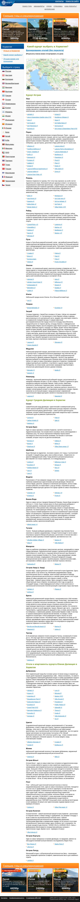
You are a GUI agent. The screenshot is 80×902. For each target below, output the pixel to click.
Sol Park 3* (58, 204)
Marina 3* (58, 626)
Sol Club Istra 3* (60, 198)
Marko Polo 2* (59, 844)
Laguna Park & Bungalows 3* (64, 149)
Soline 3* (58, 629)
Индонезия (9, 120)
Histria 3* (30, 262)
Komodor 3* (31, 713)
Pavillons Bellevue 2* (34, 149)
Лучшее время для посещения (11, 60)
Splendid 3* (58, 707)
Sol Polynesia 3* (32, 126)
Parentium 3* (59, 157)
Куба (7, 140)
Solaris (57, 470)
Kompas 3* (30, 716)
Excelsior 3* (58, 308)
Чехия (7, 185)
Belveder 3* (31, 370)
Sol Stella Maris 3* (61, 123)
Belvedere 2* (31, 288)
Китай (7, 136)
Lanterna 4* (58, 224)
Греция (8, 96)
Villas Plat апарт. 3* (61, 807)
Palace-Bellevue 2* (61, 290)
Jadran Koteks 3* (32, 420)
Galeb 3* (30, 290)
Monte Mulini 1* (32, 207)
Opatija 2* (58, 288)
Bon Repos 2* (31, 844)
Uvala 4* (57, 713)
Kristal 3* (58, 114)
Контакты (59, 1)
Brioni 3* (30, 256)
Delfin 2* (30, 154)
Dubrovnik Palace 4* (33, 702)
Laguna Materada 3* (61, 152)
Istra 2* (29, 120)
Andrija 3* (30, 462)
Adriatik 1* (30, 114)
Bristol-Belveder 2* (33, 308)
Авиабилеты (39, 6)
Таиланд (8, 161)
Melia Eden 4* (31, 204)
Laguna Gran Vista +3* (34, 174)
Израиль (8, 112)
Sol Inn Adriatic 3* (60, 201)
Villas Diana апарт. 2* (62, 446)
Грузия (8, 100)
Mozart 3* (58, 285)
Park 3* (57, 256)
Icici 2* (29, 300)
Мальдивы (9, 144)
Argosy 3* (30, 693)
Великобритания (12, 83)
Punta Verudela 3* (60, 262)
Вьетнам (8, 92)
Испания (8, 124)
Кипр (7, 132)
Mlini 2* (57, 757)
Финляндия (10, 173)
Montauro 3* (59, 196)
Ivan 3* (29, 470)
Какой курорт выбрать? (12, 55)
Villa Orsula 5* (59, 699)
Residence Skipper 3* (62, 117)
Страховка (58, 6)
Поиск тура (27, 6)
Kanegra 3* (30, 128)
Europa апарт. (31, 259)
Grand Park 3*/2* (32, 707)
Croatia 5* (58, 742)
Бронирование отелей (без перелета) (45, 50)
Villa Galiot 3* (59, 169)
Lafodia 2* (30, 860)
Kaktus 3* (58, 441)
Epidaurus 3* (59, 745)
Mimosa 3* (30, 236)
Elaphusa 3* (31, 446)
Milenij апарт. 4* (32, 524)
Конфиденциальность (16, 898)
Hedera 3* (30, 230)
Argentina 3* (31, 696)
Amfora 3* (30, 592)
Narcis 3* (30, 233)
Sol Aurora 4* (59, 126)
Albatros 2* (30, 146)
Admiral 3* (30, 279)
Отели (49, 6)
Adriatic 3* (30, 589)
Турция (8, 169)
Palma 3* (58, 253)
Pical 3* (57, 160)
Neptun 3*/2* (59, 696)
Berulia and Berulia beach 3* (36, 626)
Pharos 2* (58, 589)
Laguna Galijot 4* (32, 171)
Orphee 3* (30, 807)
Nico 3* (57, 468)
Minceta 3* (58, 693)
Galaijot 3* (30, 163)
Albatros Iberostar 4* (34, 742)
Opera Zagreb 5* (32, 345)
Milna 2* (57, 443)
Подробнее (15, 890)
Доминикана (10, 104)
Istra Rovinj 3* (31, 198)
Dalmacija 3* (31, 564)
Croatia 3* (30, 253)
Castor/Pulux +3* (32, 224)
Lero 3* (57, 690)
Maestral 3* (58, 396)
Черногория (10, 181)
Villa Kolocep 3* (32, 832)
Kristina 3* (30, 495)
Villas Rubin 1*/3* (60, 207)
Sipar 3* (57, 120)
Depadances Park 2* (34, 699)
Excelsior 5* (31, 705)
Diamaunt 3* (31, 157)
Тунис (7, 165)
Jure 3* (29, 473)
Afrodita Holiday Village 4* (35, 540)
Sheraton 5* (58, 342)
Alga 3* (29, 543)
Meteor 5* (58, 564)
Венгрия (8, 87)
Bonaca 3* (30, 441)
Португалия (10, 157)
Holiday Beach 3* (32, 468)
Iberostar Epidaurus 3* (34, 710)
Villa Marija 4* (59, 543)
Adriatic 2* (30, 690)
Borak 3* (30, 443)
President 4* (59, 702)
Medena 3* (30, 423)
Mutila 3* (57, 370)
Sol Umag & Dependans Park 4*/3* (66, 128)
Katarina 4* (30, 201)
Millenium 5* (59, 282)
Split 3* (57, 420)
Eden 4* (29, 196)
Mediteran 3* (59, 154)
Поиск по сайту (72, 1)
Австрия (8, 75)
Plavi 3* (57, 163)
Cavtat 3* (30, 745)
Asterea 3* (30, 757)
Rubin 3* (57, 166)
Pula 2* (57, 259)
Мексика (8, 148)
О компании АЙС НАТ (33, 898)
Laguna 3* (30, 342)
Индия (8, 116)
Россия (8, 71)
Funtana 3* (30, 160)
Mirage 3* (58, 465)
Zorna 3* (57, 171)
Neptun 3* (58, 540)
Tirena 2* (58, 710)
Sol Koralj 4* (31, 123)
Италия (8, 128)
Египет (8, 108)
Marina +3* (58, 227)
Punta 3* (57, 495)
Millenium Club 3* (60, 462)
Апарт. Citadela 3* (33, 152)
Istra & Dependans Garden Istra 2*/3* (39, 117)
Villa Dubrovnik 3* (60, 716)
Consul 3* (30, 417)
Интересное (50, 9)
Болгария (9, 79)
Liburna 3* (30, 847)
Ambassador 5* (32, 285)
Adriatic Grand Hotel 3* (34, 282)
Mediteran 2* (59, 230)
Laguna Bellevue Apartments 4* (37, 169)
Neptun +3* (58, 233)
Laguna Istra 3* (60, 146)
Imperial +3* (31, 493)
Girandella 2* (31, 227)
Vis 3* (56, 719)
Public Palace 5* (60, 705)
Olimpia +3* (58, 493)
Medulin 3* (30, 373)
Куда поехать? (71, 6)
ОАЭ (7, 153)
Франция (9, 177)
